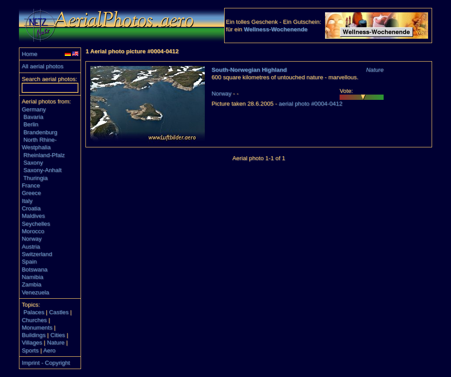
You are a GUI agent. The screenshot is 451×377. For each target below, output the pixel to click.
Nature (56, 342)
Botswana (35, 269)
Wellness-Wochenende (276, 29)
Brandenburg (40, 132)
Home (29, 54)
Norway (31, 238)
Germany (34, 109)
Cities (57, 335)
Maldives (33, 215)
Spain (29, 261)
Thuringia (35, 178)
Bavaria (33, 116)
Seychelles (36, 223)
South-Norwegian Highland (249, 69)
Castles (58, 312)
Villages (32, 342)
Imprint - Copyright (46, 362)
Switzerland (37, 254)
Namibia (32, 277)
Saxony (33, 162)
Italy (27, 201)
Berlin (30, 124)
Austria (31, 246)
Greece (31, 193)
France (31, 185)
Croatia (31, 208)
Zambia (31, 284)
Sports (30, 350)
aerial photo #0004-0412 (311, 103)
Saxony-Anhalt (42, 170)
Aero (49, 350)
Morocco (33, 231)
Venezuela (35, 292)
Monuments (37, 327)
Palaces (33, 312)
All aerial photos (42, 66)
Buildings (33, 335)
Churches (34, 320)
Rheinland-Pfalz (44, 155)
